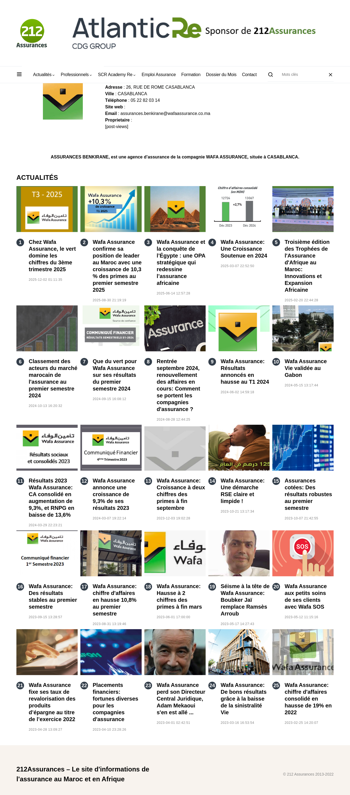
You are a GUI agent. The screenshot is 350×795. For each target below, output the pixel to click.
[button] (19, 74)
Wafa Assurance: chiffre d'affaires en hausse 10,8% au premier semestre (115, 600)
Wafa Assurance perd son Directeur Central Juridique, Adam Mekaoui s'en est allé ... (181, 698)
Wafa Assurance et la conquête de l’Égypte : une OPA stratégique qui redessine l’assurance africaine (181, 262)
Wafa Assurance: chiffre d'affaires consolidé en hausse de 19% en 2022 (308, 698)
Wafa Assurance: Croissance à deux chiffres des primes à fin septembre (181, 494)
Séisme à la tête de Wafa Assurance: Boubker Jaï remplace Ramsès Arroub (245, 600)
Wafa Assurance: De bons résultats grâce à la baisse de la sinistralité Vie (244, 698)
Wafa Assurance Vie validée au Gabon (306, 368)
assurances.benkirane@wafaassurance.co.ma (165, 113)
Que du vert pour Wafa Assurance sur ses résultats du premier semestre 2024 (115, 375)
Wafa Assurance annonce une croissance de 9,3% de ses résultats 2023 (114, 494)
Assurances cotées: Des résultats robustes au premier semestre (308, 494)
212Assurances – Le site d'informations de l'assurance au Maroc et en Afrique (82, 774)
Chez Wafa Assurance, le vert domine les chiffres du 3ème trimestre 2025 (52, 255)
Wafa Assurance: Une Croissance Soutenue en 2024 (244, 249)
